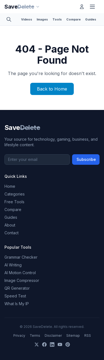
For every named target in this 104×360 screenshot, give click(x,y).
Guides (90, 19)
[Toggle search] (10, 19)
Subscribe (86, 159)
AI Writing (13, 265)
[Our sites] (41, 7)
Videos (26, 19)
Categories (14, 194)
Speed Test (15, 296)
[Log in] (81, 6)
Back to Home (52, 89)
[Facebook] (44, 344)
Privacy (19, 335)
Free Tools (14, 201)
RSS (87, 335)
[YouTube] (60, 344)
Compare (73, 19)
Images (42, 19)
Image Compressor (21, 280)
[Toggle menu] (93, 7)
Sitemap (73, 335)
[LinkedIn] (52, 344)
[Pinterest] (67, 344)
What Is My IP (16, 303)
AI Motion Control (20, 272)
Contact (11, 232)
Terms (35, 335)
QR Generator (17, 288)
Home (9, 186)
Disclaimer (53, 335)
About (9, 225)
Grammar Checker (20, 257)
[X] (36, 344)
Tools (57, 19)
